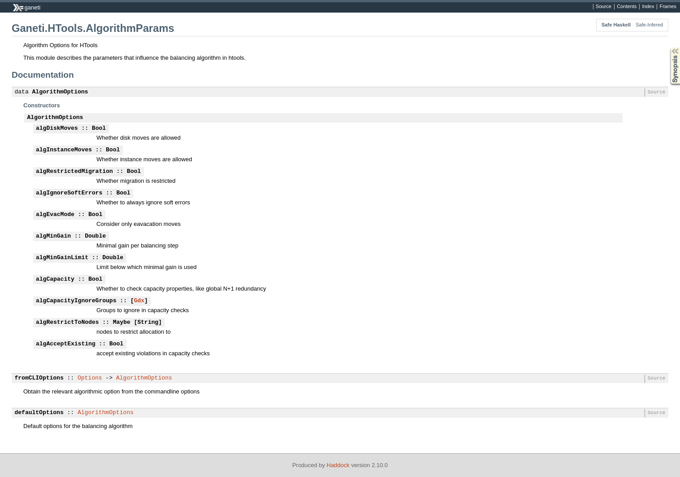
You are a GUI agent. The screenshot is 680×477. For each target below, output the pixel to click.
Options (90, 378)
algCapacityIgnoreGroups (76, 301)
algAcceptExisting (66, 344)
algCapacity (55, 279)
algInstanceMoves (64, 150)
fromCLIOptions (39, 378)
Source (603, 6)
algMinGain (53, 236)
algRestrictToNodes (67, 322)
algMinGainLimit (62, 258)
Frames (667, 6)
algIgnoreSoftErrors (69, 193)
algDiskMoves (57, 128)
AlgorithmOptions (60, 92)
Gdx (139, 301)
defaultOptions (39, 413)
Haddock (338, 465)
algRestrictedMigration (74, 172)
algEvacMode (55, 215)
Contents (626, 6)
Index (648, 6)
